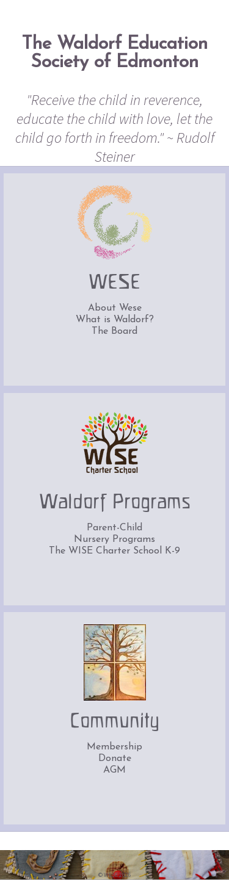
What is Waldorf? (115, 320)
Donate (114, 758)
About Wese (115, 308)
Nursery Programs (114, 539)
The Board (114, 331)
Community (114, 722)
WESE (114, 283)
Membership (114, 747)
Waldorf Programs (115, 503)
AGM (114, 770)
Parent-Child (114, 528)
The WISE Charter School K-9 (114, 551)
